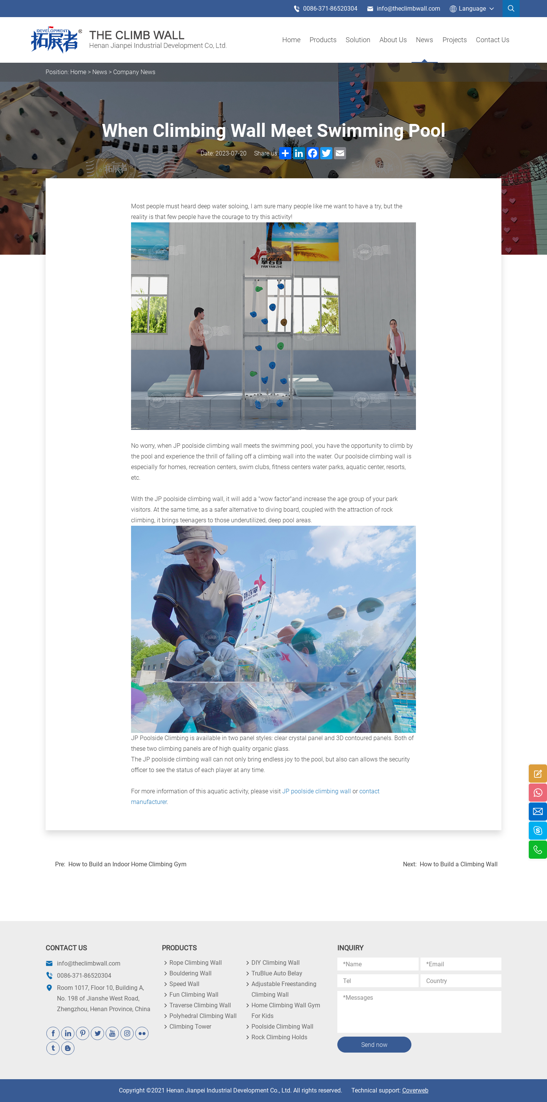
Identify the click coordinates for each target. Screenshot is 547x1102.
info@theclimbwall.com (403, 9)
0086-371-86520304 (325, 9)
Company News (134, 72)
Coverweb (415, 1090)
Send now (374, 1044)
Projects (455, 40)
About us (393, 40)
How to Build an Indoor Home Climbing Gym (127, 864)
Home (292, 40)
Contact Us (492, 40)
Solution (358, 40)
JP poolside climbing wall (316, 791)
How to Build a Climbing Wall (459, 864)
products (323, 40)
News (424, 40)
